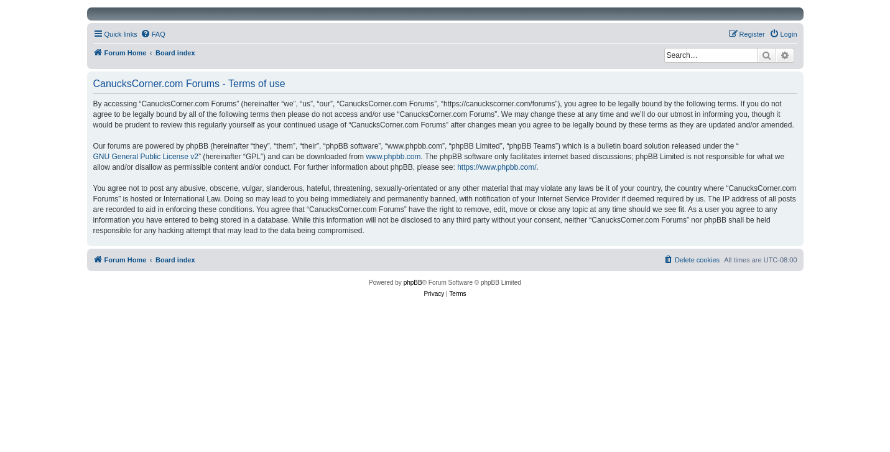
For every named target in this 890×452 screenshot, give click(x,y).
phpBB (413, 282)
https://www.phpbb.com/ (496, 167)
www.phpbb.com (393, 156)
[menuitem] (153, 34)
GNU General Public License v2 (145, 156)
